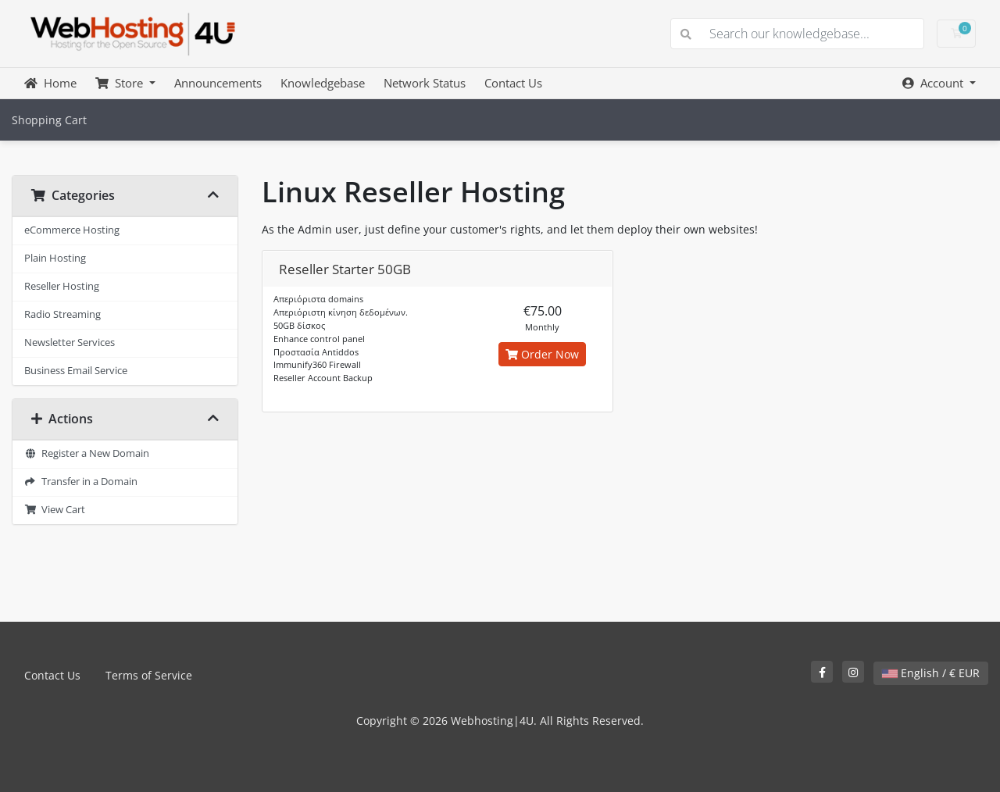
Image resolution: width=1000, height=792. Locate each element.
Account (934, 83)
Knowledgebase (322, 83)
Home (50, 83)
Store (120, 83)
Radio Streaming (62, 314)
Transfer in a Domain (81, 481)
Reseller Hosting (61, 286)
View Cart (54, 509)
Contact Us (513, 83)
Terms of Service (148, 675)
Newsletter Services (69, 342)
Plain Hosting (55, 258)
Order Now (542, 354)
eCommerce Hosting (72, 230)
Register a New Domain (86, 453)
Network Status (425, 83)
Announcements (218, 83)
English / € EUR (931, 672)
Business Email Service (75, 370)
